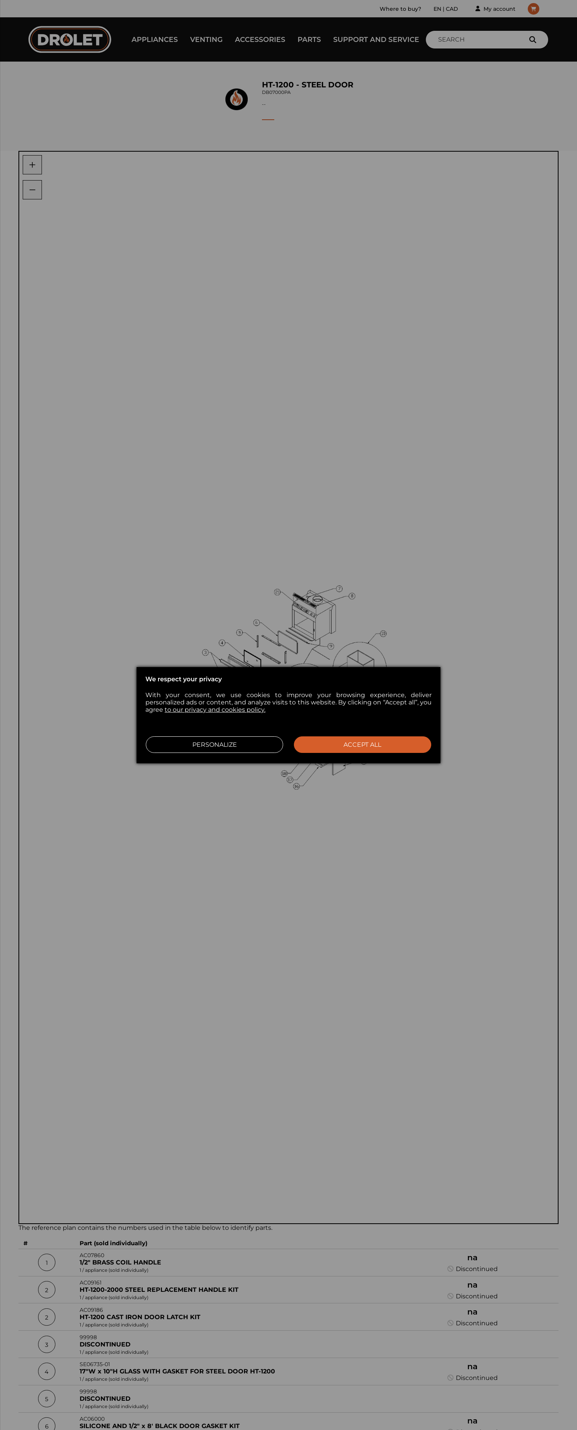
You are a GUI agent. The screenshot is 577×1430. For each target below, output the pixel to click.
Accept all (362, 744)
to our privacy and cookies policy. (215, 709)
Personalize (214, 744)
